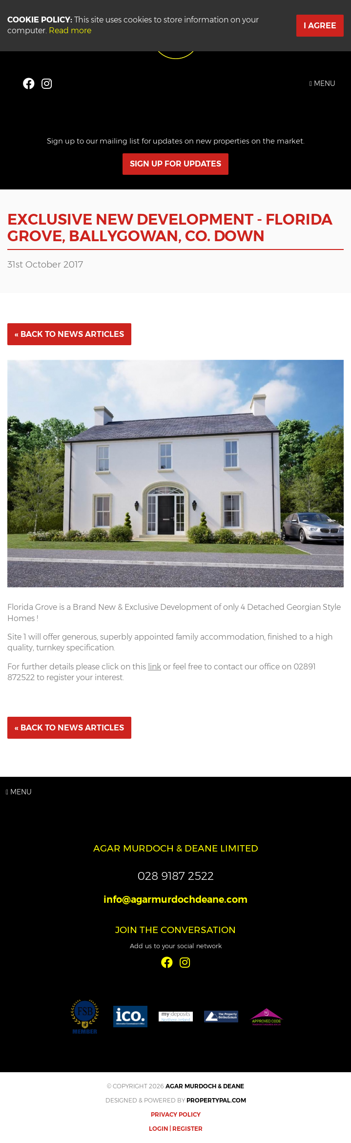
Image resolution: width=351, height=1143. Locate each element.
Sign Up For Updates (175, 163)
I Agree (320, 25)
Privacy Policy (176, 1114)
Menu (322, 83)
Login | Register (176, 1128)
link (154, 666)
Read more (70, 30)
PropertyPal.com (216, 1100)
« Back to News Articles (69, 334)
